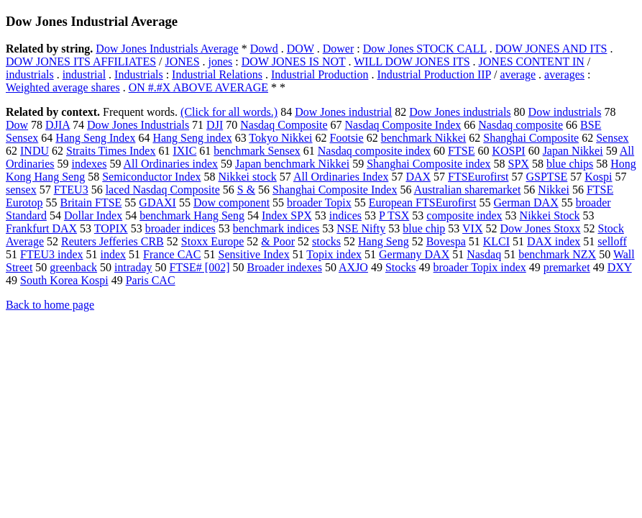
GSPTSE (547, 177)
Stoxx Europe (212, 241)
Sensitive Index (254, 254)
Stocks (400, 267)
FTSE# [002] (199, 267)
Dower (338, 48)
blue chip (424, 228)
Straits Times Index (110, 151)
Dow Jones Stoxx (540, 228)
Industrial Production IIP (434, 74)
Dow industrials (565, 112)
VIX (472, 228)
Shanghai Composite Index (334, 189)
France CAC (172, 254)
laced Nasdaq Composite (163, 189)
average (518, 74)
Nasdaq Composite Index (403, 125)
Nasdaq (484, 254)
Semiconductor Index (151, 177)
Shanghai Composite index (428, 164)
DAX (418, 177)
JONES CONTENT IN (531, 61)
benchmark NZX (557, 254)
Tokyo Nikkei (280, 138)
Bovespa (446, 241)
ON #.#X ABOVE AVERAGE (198, 87)
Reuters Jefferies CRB (112, 241)
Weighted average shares (63, 87)
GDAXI (157, 202)
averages (564, 74)
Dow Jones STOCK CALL (425, 48)
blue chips (569, 164)
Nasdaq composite (520, 125)
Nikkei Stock (550, 215)
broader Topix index (480, 267)
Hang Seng (383, 241)
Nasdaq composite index (374, 151)
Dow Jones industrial (343, 112)
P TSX (394, 215)
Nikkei (553, 189)
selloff (612, 241)
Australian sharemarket (467, 189)
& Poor (278, 241)
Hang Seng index (191, 138)
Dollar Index (93, 215)
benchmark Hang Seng (191, 215)
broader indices (180, 228)
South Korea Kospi (64, 280)
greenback (73, 267)
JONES (182, 61)
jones (220, 61)
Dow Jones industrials (459, 112)
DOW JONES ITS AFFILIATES (81, 61)
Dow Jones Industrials (138, 125)
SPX (518, 164)
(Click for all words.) (229, 112)
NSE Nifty (360, 228)
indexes (89, 164)
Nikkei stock (248, 177)
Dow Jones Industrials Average (167, 48)
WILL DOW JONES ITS (411, 61)
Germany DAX (414, 254)
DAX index (553, 241)
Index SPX (287, 215)
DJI (214, 125)
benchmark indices (276, 228)
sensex (21, 189)
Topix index (334, 254)
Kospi (598, 177)
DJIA (57, 125)
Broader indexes (284, 267)
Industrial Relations (217, 74)
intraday (133, 267)
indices (345, 215)
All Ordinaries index (171, 164)
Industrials (138, 74)
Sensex (612, 138)
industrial (84, 74)
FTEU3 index (51, 254)
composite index (464, 215)
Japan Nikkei (573, 151)
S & (246, 189)
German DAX (526, 202)
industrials (30, 74)
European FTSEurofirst (423, 202)
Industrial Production (320, 74)
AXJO (353, 267)
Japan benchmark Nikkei (292, 164)
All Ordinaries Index (340, 177)
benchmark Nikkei (424, 138)
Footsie (347, 138)
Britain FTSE (91, 202)
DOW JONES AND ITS (551, 48)
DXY (619, 267)
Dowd (264, 48)
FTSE (461, 151)
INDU (34, 151)
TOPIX (111, 228)
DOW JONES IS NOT (294, 61)
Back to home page (50, 305)
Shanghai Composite (531, 138)
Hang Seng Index (95, 138)
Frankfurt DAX (41, 228)
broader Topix (319, 202)
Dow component (231, 202)
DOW (300, 48)
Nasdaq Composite (283, 125)
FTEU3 (71, 189)
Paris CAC (150, 280)
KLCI (496, 241)
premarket (567, 267)
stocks (326, 241)
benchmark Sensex (257, 151)
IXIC (184, 151)
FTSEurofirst (478, 177)
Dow (17, 125)
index (114, 254)
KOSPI (508, 151)
